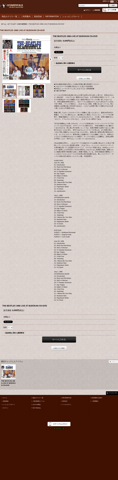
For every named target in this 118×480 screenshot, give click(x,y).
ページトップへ (113, 393)
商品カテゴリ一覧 (38, 398)
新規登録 (97, 10)
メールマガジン (66, 404)
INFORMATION (66, 398)
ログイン (88, 10)
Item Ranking (36, 408)
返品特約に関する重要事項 (65, 63)
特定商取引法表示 (97, 398)
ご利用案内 (95, 401)
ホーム (5, 398)
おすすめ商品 (37, 404)
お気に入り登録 (84, 78)
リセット (114, 361)
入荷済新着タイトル (39, 401)
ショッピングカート (9, 404)
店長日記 (64, 401)
